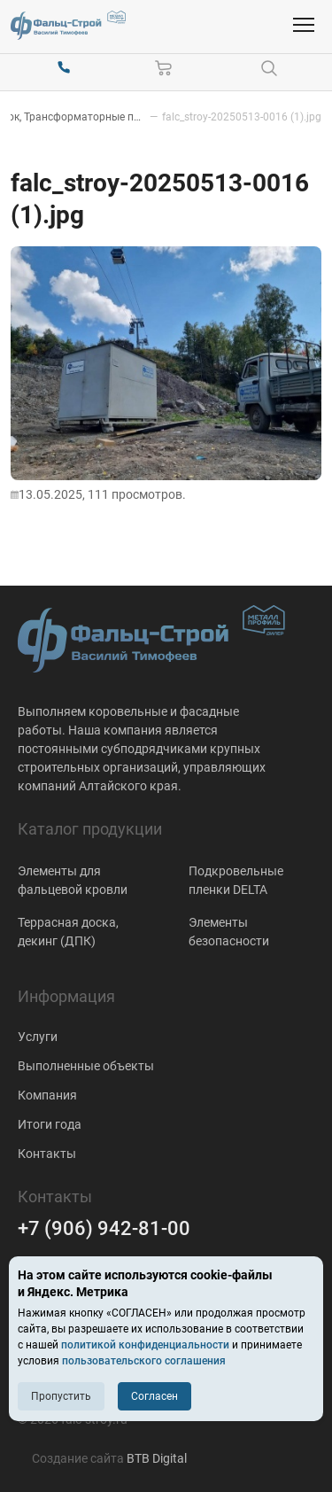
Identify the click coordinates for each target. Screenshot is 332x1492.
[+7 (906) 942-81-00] (64, 68)
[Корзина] (163, 68)
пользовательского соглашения (144, 1361)
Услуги (38, 1037)
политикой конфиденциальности (145, 1345)
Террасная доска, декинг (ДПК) (68, 931)
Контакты (47, 1153)
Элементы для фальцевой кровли (72, 880)
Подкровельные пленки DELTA (236, 880)
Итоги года (49, 1124)
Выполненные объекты (86, 1066)
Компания (47, 1095)
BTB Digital (157, 1458)
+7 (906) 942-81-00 (104, 1228)
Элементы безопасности (229, 931)
